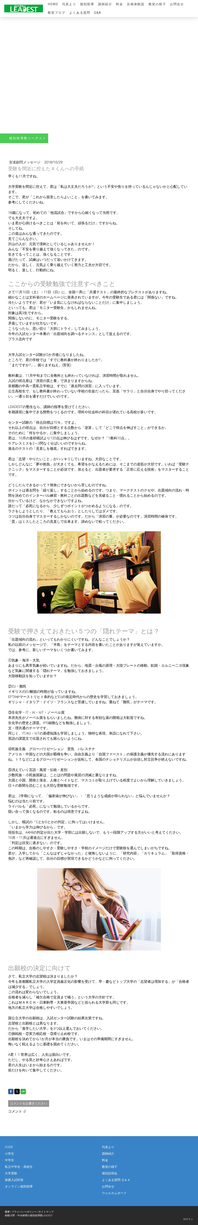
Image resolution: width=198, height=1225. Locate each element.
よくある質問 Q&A (85, 12)
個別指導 (87, 4)
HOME (53, 4)
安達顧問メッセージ (25, 162)
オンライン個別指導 (19, 1186)
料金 (119, 4)
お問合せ (177, 4)
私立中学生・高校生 (19, 1167)
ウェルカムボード (114, 1193)
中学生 (9, 1160)
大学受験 (11, 1173)
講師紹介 (105, 4)
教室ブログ (56, 12)
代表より (69, 4)
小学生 (9, 1153)
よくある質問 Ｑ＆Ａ (116, 1180)
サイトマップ (46, 1211)
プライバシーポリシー (24, 1211)
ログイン (188, 1219)
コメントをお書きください (28, 1103)
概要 (7, 1211)
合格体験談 (135, 4)
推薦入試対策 (14, 1180)
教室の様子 (157, 4)
